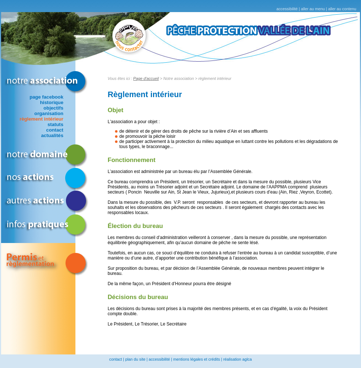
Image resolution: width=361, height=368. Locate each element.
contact (54, 130)
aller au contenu (342, 9)
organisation (48, 113)
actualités (52, 135)
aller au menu (313, 9)
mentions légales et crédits (196, 359)
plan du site (135, 359)
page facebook (46, 97)
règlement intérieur (41, 119)
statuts (55, 124)
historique (51, 102)
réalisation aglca (237, 359)
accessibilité (287, 9)
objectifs (53, 108)
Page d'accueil (146, 78)
